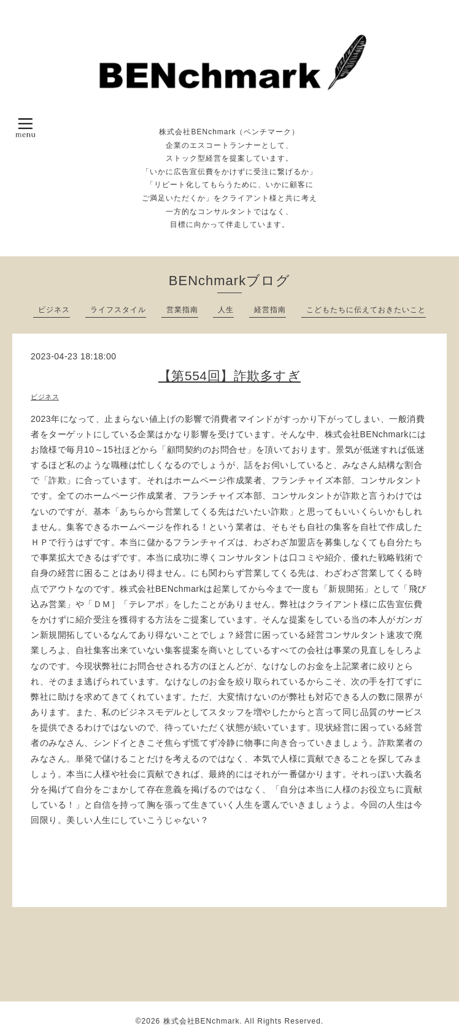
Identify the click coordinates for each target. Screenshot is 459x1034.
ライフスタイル (118, 309)
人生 (226, 309)
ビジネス (54, 309)
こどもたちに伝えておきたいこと (366, 309)
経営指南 (270, 309)
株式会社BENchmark (201, 1021)
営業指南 (182, 309)
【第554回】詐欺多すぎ (229, 376)
